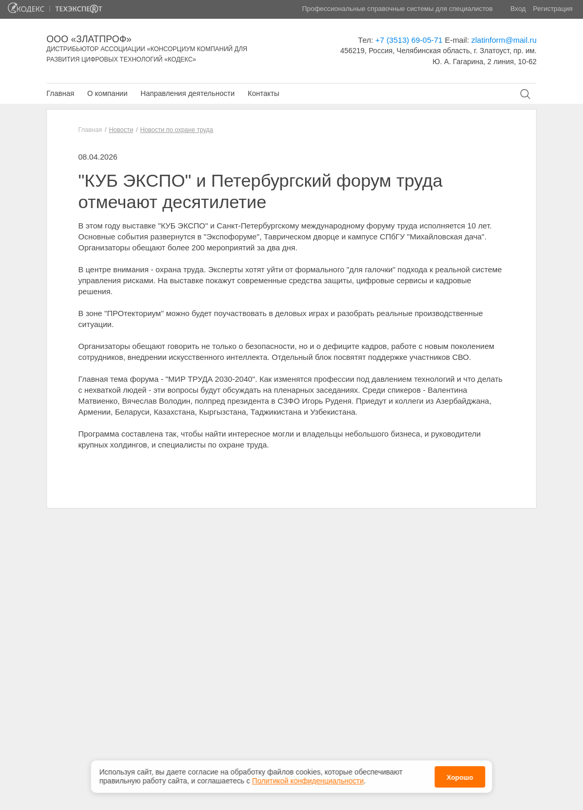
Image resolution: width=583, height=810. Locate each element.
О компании (107, 93)
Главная (60, 93)
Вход (518, 9)
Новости (121, 130)
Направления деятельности (188, 93)
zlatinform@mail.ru (504, 39)
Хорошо (459, 774)
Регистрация (553, 9)
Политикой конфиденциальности (307, 777)
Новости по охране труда (176, 130)
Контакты (263, 93)
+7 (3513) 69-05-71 (409, 39)
